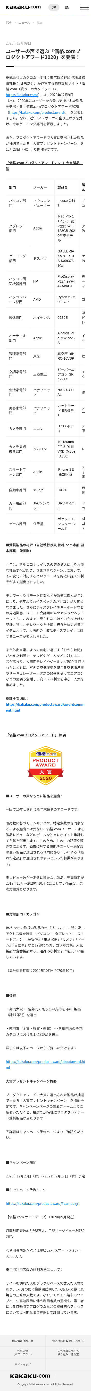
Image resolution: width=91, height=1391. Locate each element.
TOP (9, 22)
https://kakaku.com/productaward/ (37, 112)
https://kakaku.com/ (22, 94)
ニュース (24, 22)
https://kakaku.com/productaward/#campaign (42, 1203)
